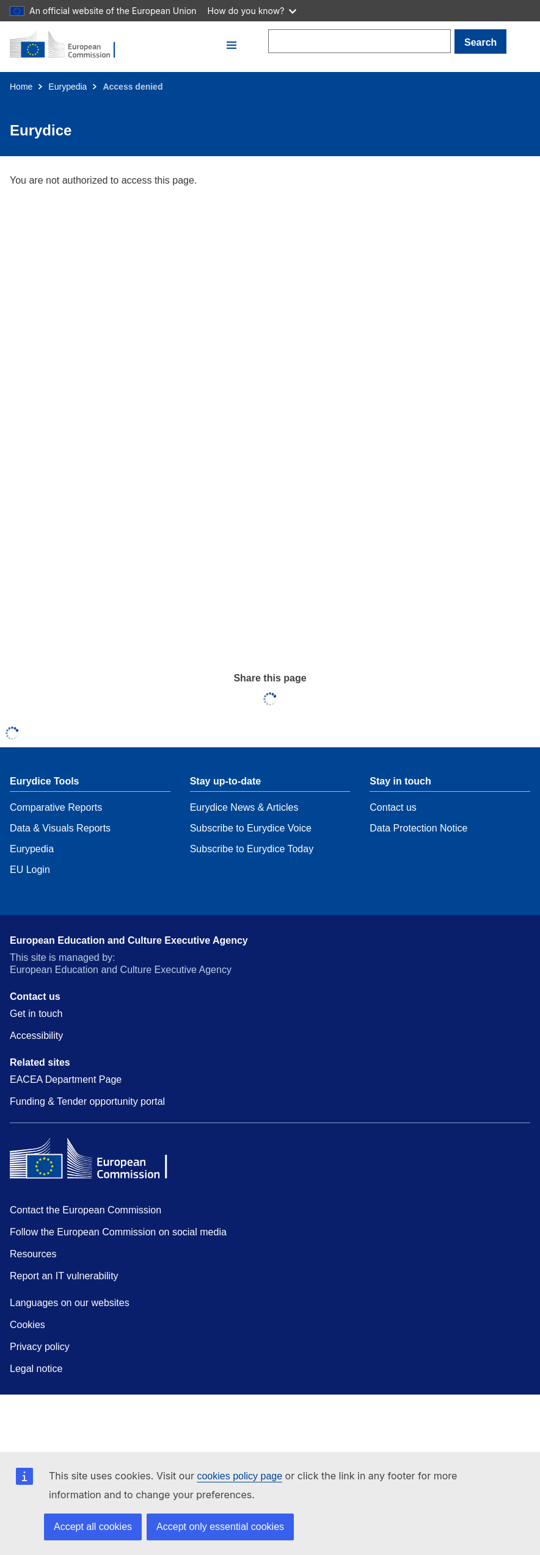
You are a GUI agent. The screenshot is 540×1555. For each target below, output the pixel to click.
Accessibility (36, 1035)
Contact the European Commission (85, 1210)
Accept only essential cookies (220, 1526)
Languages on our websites (70, 1303)
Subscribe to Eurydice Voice (251, 828)
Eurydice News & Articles (244, 807)
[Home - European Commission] (116, 45)
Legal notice (36, 1368)
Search (480, 42)
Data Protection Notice (418, 828)
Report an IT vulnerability (64, 1276)
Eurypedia (67, 87)
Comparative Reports (56, 807)
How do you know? (252, 10)
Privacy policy (40, 1346)
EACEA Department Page (66, 1079)
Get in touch (36, 1013)
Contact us (393, 807)
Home (21, 87)
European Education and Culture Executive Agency (129, 940)
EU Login (30, 869)
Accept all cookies (93, 1526)
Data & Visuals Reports (60, 828)
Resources (33, 1254)
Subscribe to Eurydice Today (251, 849)
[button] (231, 45)
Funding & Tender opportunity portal (87, 1101)
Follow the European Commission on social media (118, 1232)
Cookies (27, 1325)
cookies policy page (239, 1476)
